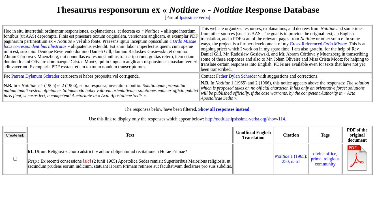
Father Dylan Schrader (236, 76)
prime (316, 158)
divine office (324, 153)
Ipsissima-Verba (194, 17)
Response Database (266, 10)
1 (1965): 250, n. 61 (291, 159)
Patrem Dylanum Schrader (35, 76)
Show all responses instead (224, 109)
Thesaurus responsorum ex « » (131, 10)
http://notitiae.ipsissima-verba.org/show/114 (245, 118)
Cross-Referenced (318, 43)
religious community (327, 161)
